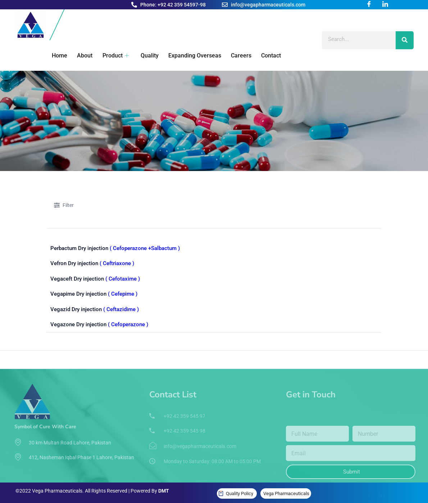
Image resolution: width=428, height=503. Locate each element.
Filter (64, 205)
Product (113, 55)
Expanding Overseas (191, 55)
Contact (267, 55)
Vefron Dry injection (92, 263)
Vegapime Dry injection (93, 292)
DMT (163, 488)
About (83, 55)
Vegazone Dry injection (99, 322)
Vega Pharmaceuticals (286, 490)
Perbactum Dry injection (115, 248)
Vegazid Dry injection (94, 307)
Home (58, 55)
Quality (147, 55)
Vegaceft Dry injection (95, 277)
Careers (237, 55)
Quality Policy (239, 490)
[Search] (405, 40)
